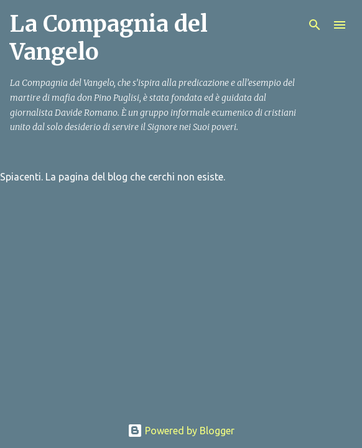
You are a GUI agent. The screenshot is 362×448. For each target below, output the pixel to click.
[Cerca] (314, 25)
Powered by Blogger (181, 430)
